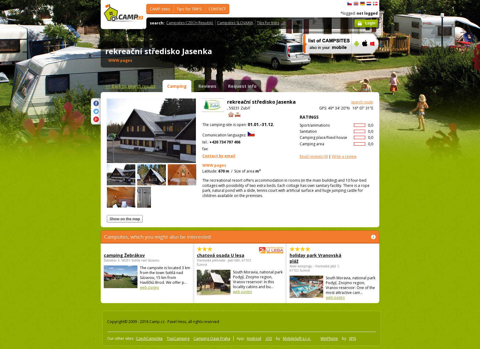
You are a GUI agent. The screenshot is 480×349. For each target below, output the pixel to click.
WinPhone (329, 338)
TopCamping (178, 338)
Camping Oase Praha (211, 338)
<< (130, 86)
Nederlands (368, 4)
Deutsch (362, 4)
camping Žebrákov (124, 255)
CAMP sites (160, 9)
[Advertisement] (405, 184)
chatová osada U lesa (223, 255)
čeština (349, 4)
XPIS (352, 338)
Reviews (207, 86)
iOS (268, 338)
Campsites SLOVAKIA (235, 22)
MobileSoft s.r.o (297, 338)
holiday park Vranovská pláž (315, 258)
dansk (375, 4)
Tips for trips (268, 22)
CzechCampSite (149, 338)
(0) (314, 156)
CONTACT (217, 9)
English (356, 4)
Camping (177, 86)
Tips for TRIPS (189, 9)
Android (254, 338)
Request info (242, 86)
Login (370, 23)
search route (362, 102)
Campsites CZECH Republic (189, 22)
